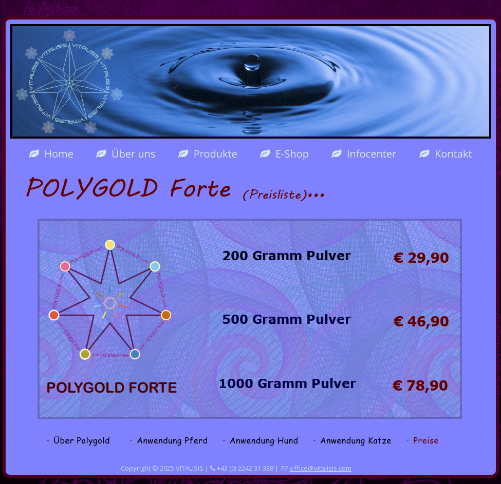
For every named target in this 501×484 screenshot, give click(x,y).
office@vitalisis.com (320, 468)
